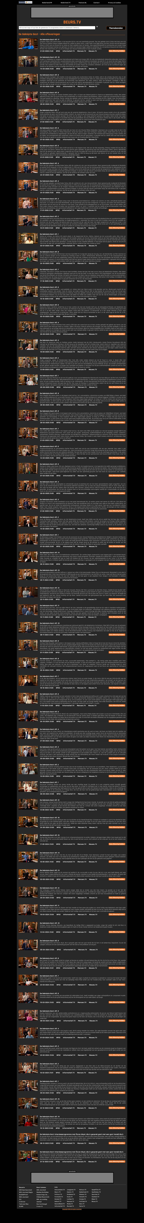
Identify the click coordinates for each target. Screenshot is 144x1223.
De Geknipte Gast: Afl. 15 (50, 835)
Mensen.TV (81, 51)
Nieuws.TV (93, 51)
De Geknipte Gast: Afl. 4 (49, 163)
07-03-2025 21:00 (47, 476)
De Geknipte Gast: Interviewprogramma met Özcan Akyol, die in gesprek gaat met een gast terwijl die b (81, 1134)
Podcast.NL (83, 3)
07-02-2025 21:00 (47, 546)
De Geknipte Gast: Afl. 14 (50, 552)
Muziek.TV (70, 1206)
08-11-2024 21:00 (46, 635)
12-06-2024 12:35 (47, 810)
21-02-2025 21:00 (46, 511)
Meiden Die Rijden (42, 1192)
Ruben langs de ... (42, 1195)
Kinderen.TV (71, 1194)
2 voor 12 (40, 1206)
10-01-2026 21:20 (46, 228)
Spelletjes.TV (96, 1192)
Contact (96, 3)
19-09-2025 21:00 (47, 352)
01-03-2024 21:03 (47, 1037)
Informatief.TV (69, 51)
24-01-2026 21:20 (46, 175)
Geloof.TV (58, 1201)
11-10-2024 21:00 (46, 705)
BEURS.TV (72, 22)
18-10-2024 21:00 (46, 688)
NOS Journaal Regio (26, 1192)
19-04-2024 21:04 (47, 914)
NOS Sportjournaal (25, 1190)
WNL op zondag (42, 1199)
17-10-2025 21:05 (46, 281)
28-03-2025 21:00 (47, 422)
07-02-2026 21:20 (47, 139)
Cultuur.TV (58, 1194)
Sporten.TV (95, 1194)
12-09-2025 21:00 (46, 369)
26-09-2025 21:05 (47, 334)
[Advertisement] (72, 13)
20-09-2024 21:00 (47, 758)
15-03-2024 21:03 (47, 1002)
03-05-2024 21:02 (47, 879)
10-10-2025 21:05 (46, 299)
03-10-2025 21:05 (47, 316)
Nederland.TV (65, 3)
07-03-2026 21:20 (47, 86)
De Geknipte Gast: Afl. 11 (49, 39)
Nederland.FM (47, 3)
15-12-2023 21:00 (46, 1128)
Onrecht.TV (83, 1197)
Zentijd (39, 1202)
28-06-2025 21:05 (47, 405)
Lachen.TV (70, 1199)
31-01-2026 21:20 (46, 157)
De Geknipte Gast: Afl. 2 (49, 216)
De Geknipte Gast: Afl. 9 (49, 75)
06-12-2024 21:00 (47, 564)
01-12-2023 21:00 (46, 1162)
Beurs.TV (58, 1192)
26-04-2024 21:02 (47, 898)
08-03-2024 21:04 (47, 1021)
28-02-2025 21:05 (47, 493)
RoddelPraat (23, 1195)
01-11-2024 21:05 (46, 652)
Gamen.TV (58, 1199)
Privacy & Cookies (114, 3)
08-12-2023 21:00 (46, 1143)
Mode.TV (70, 1204)
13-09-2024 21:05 (47, 776)
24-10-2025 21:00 (47, 263)
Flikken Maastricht (43, 1197)
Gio (20, 1199)
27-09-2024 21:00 (47, 741)
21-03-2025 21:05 (46, 440)
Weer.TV (94, 1199)
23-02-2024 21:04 (47, 1055)
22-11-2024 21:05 (46, 599)
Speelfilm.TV (96, 1190)
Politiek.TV (83, 1201)
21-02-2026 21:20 (46, 122)
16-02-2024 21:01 (46, 1073)
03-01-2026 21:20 (46, 246)
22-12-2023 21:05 (46, 1108)
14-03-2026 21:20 (47, 69)
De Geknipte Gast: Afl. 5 (49, 146)
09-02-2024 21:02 (47, 1093)
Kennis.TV (70, 1192)
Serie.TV (82, 1206)
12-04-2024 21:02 (47, 932)
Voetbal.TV (95, 1197)
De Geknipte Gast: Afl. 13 (50, 570)
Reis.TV (81, 1204)
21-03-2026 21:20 (46, 51)
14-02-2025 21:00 (47, 529)
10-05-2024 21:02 (47, 862)
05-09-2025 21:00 (47, 387)
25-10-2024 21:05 (47, 670)
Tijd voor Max (23, 1204)
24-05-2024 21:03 (47, 827)
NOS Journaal (23, 1197)
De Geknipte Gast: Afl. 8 (49, 92)
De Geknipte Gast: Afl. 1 (49, 234)
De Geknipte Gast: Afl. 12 (49, 588)
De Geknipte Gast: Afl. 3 (49, 199)
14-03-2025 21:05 (47, 458)
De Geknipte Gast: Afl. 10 (50, 57)
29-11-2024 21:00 (46, 580)
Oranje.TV (82, 1199)
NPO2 (58, 51)
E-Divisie (22, 1202)
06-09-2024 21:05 (47, 794)
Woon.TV (95, 1201)
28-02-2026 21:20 (47, 104)
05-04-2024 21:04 (47, 950)
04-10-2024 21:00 (47, 721)
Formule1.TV (59, 1197)
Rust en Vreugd (42, 1204)
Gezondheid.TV (60, 1204)
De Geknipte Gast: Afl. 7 (49, 110)
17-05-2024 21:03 (47, 844)
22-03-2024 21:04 (47, 985)
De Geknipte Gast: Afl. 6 (49, 128)
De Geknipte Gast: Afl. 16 (50, 818)
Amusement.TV (60, 1190)
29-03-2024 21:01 (47, 968)
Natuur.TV (82, 1190)
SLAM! (21, 1206)
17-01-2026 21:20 (46, 210)
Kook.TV (69, 1197)
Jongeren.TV (71, 1190)
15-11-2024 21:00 (46, 617)
